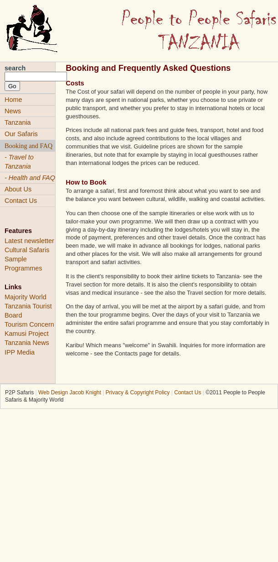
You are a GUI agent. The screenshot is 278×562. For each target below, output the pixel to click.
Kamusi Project (27, 333)
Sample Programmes (23, 263)
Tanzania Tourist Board (28, 310)
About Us (18, 189)
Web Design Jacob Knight (69, 392)
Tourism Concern (29, 324)
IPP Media (20, 352)
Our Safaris (21, 134)
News (13, 111)
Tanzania (18, 122)
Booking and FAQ (28, 145)
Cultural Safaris (27, 250)
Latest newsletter (29, 240)
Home (13, 99)
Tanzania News (27, 342)
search (15, 68)
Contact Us (21, 200)
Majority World (25, 297)
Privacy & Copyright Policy (138, 392)
